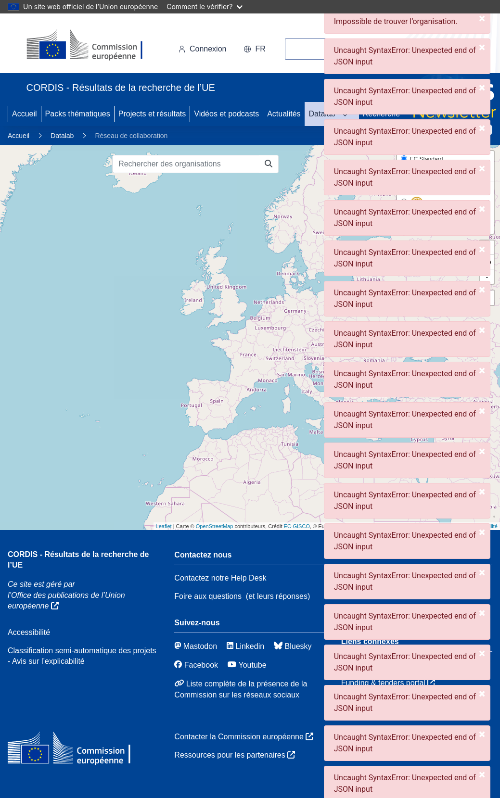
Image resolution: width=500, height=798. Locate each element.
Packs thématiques (77, 114)
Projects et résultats (152, 114)
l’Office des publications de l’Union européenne (66, 600)
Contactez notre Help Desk (220, 578)
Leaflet (164, 526)
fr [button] (254, 49)
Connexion (202, 49)
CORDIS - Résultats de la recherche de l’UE (78, 559)
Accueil (24, 114)
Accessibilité (29, 632)
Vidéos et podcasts (226, 114)
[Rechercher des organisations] (185, 164)
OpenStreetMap (214, 526)
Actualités (283, 114)
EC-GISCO (297, 526)
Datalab (322, 114)
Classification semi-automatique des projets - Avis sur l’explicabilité (82, 655)
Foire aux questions (208, 596)
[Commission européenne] (92, 45)
